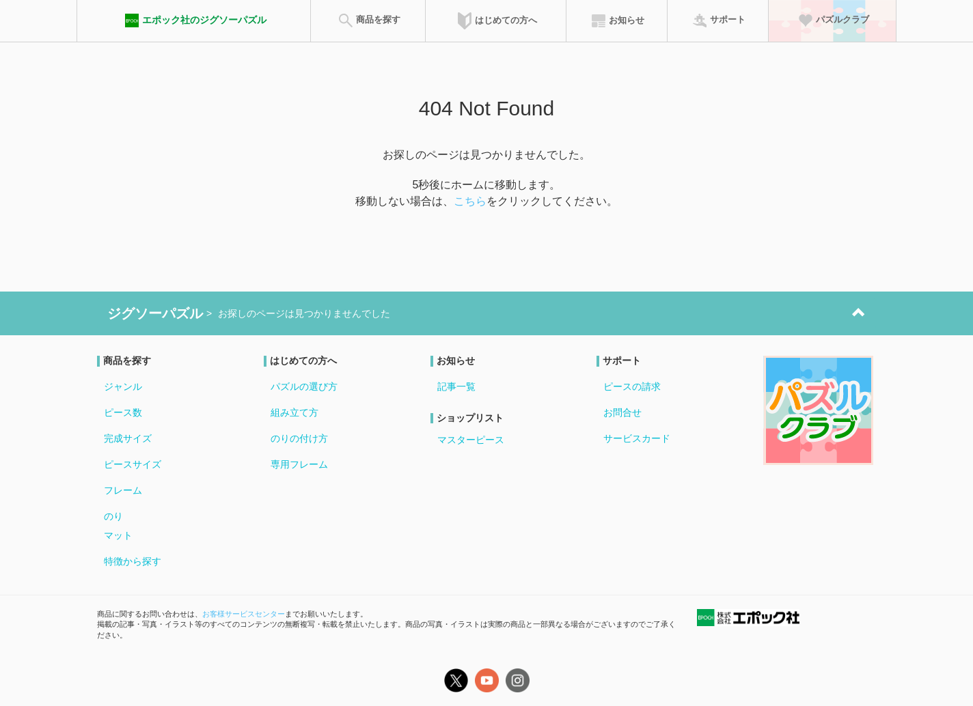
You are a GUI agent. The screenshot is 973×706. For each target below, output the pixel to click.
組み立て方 (294, 412)
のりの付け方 (299, 438)
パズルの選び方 (304, 386)
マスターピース (470, 439)
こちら (470, 201)
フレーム (123, 490)
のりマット (118, 526)
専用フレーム (299, 464)
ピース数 (123, 412)
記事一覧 (456, 386)
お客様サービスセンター (243, 614)
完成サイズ (128, 438)
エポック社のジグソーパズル (194, 20)
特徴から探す (132, 561)
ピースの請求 (632, 386)
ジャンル (123, 386)
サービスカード (636, 438)
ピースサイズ (132, 464)
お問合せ (622, 412)
